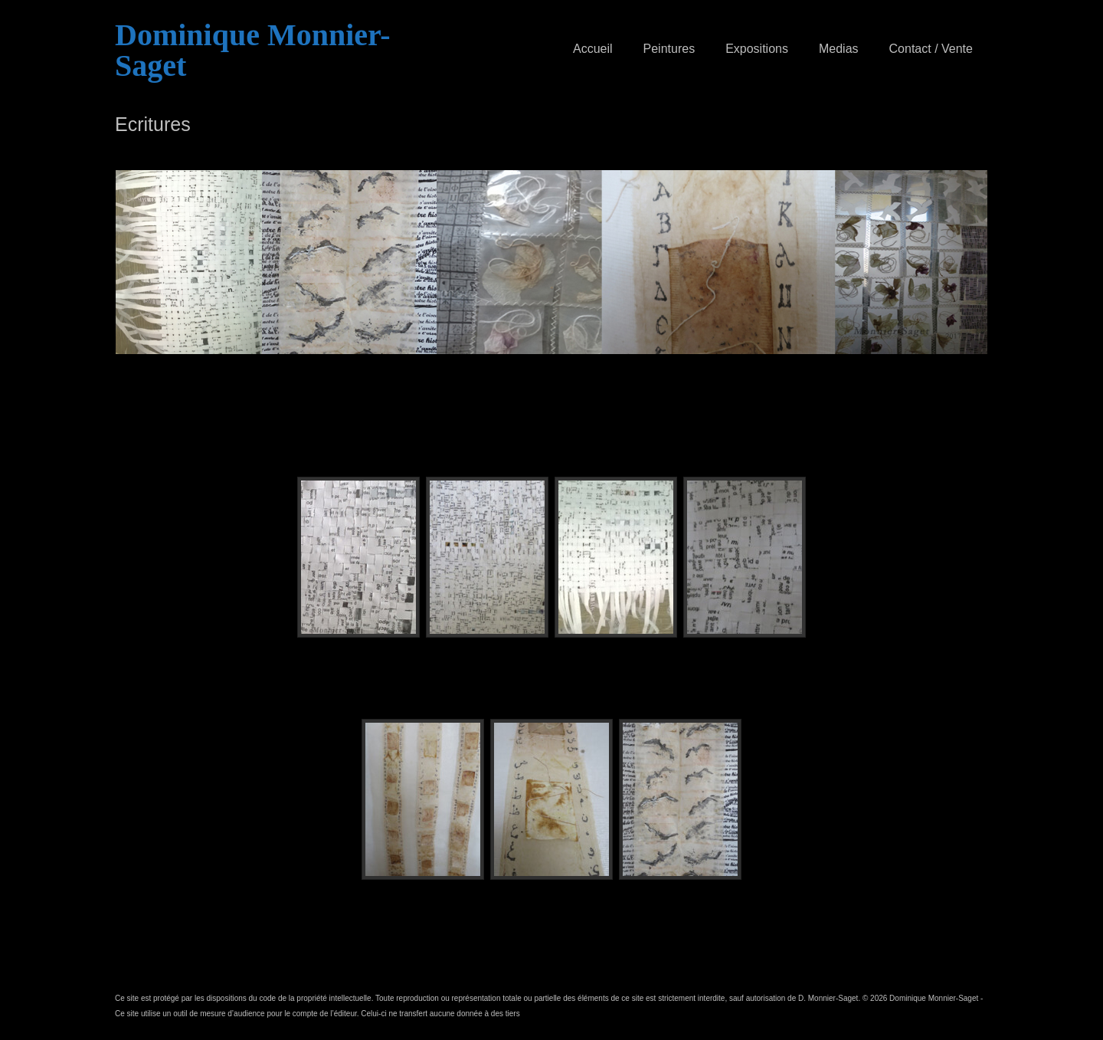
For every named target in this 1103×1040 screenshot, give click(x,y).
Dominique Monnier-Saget (253, 50)
